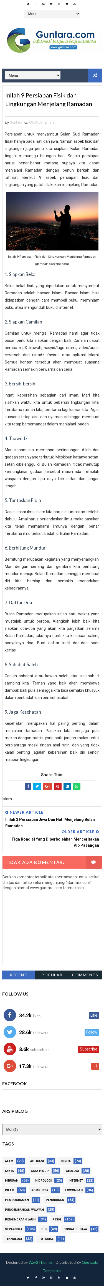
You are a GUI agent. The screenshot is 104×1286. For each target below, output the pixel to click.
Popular (52, 974)
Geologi (72, 1171)
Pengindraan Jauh (20, 1219)
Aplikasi (37, 1161)
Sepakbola (13, 1229)
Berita (66, 1161)
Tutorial (46, 1239)
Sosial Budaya (75, 1229)
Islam (53, 122)
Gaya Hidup (40, 1171)
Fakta (9, 1171)
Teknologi (13, 1239)
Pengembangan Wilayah (24, 1210)
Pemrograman (17, 1200)
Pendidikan (55, 1200)
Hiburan (11, 1180)
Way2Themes (41, 1262)
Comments (85, 974)
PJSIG (56, 1219)
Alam (9, 1161)
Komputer (39, 1190)
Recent (18, 974)
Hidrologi (43, 1180)
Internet (76, 1180)
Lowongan (74, 1190)
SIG (44, 1229)
